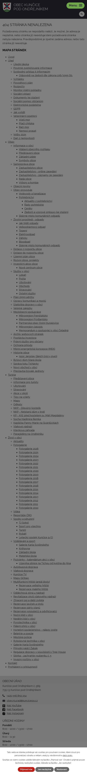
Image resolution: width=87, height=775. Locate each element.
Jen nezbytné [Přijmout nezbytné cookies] (44, 769)
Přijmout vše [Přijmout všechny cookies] (26, 769)
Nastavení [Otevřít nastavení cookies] (62, 769)
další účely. (68, 755)
